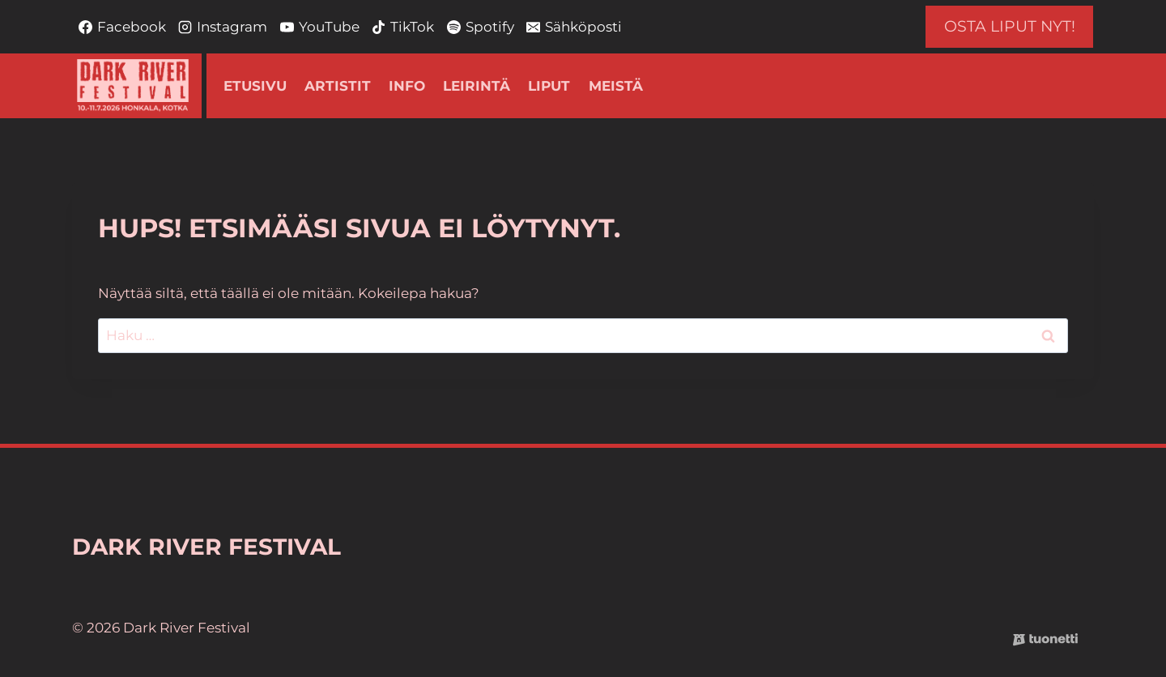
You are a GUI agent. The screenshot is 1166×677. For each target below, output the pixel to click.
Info (407, 86)
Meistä (616, 86)
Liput (549, 86)
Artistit (337, 86)
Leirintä (476, 86)
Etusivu (255, 86)
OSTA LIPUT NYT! (1009, 26)
